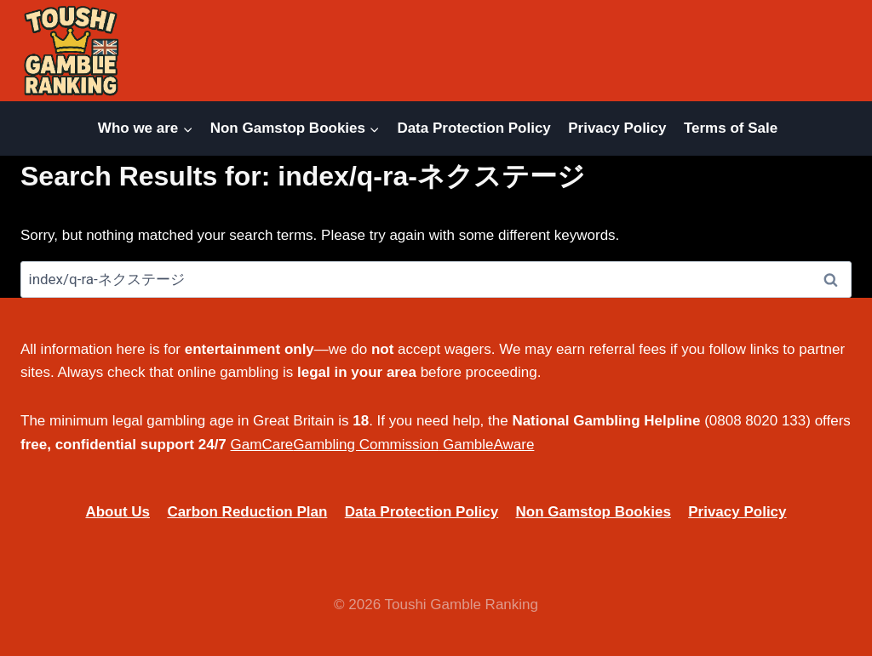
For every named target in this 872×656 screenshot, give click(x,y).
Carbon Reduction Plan (247, 512)
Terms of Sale (730, 128)
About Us (117, 512)
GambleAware (488, 444)
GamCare (262, 444)
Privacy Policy (617, 128)
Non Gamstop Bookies (593, 512)
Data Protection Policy (473, 128)
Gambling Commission (366, 444)
